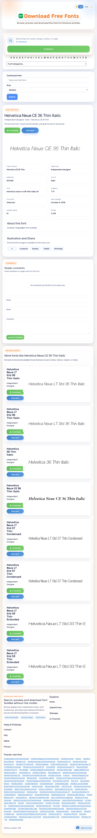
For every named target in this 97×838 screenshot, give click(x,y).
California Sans (37, 786)
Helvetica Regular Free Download (38, 781)
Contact (8, 729)
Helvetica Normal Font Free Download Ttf (55, 792)
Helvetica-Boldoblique (51, 800)
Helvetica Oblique (39, 772)
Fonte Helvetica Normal (59, 764)
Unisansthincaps (10, 808)
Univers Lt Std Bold (46, 789)
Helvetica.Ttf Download (79, 783)
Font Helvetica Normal (61, 781)
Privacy (7, 746)
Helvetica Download (47, 811)
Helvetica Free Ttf (55, 814)
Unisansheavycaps (61, 783)
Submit (12, 97)
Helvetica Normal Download (14, 781)
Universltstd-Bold (46, 783)
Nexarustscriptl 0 (62, 811)
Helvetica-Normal (54, 775)
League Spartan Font (81, 770)
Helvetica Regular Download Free (25, 811)
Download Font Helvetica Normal (34, 775)
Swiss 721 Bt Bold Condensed (62, 797)
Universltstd (50, 767)
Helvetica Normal (67, 758)
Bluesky (35, 249)
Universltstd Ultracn (42, 794)
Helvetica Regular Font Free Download (45, 758)
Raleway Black (32, 778)
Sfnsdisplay (8, 789)
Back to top (84, 827)
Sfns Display (23, 770)
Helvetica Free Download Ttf (80, 764)
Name (8, 300)
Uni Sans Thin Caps (52, 803)
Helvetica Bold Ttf (64, 761)
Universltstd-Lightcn (46, 778)
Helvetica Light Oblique (76, 794)
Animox (78, 758)
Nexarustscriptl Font (25, 794)
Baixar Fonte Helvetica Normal (26, 789)
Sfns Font (74, 781)
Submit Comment (15, 337)
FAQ (6, 735)
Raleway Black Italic (16, 819)
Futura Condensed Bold (34, 803)
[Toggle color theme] (83, 6)
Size (9, 85)
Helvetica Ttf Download (24, 764)
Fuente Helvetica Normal (70, 817)
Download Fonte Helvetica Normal (51, 808)
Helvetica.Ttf (21, 761)
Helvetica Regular (42, 764)
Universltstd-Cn (25, 772)
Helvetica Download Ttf (65, 767)
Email (8, 309)
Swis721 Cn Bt (66, 786)
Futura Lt (66, 775)
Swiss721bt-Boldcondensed (72, 800)
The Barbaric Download (12, 767)
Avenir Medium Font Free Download (17, 786)
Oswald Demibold (31, 783)
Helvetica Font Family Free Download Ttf (71, 778)
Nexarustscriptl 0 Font (51, 817)
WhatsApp (58, 249)
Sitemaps (54, 713)
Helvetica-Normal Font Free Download (27, 800)
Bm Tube (56, 806)
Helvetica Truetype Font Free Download (76, 806)
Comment (10, 319)
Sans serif (30, 130)
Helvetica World (17, 783)
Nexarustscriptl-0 (10, 772)
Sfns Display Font (54, 772)
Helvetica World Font (43, 806)
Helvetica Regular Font (80, 775)
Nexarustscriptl (82, 767)
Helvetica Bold (32, 792)
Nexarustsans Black (68, 803)
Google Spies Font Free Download (16, 758)
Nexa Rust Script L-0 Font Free (30, 817)
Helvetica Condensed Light (39, 797)
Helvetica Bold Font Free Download (21, 806)
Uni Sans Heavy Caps (64, 770)
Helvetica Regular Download (14, 778)
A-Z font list (55, 719)
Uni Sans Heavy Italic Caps (27, 808)
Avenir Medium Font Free (64, 789)
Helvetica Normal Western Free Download (31, 814)
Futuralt (21, 803)
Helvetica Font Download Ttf (33, 767)
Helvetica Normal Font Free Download (41, 761)
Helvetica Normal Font (12, 775)
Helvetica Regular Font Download (42, 770)
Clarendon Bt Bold (70, 814)
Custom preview (14, 75)
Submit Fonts (56, 707)
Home (52, 702)
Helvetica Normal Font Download (74, 772)
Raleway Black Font (58, 794)
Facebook (24, 249)
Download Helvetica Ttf (80, 792)
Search (48, 49)
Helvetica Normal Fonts (82, 786)
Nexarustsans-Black (52, 786)
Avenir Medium (76, 811)
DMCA (6, 741)
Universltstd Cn (21, 797)
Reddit (46, 249)
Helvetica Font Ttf (10, 770)
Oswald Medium (10, 794)
